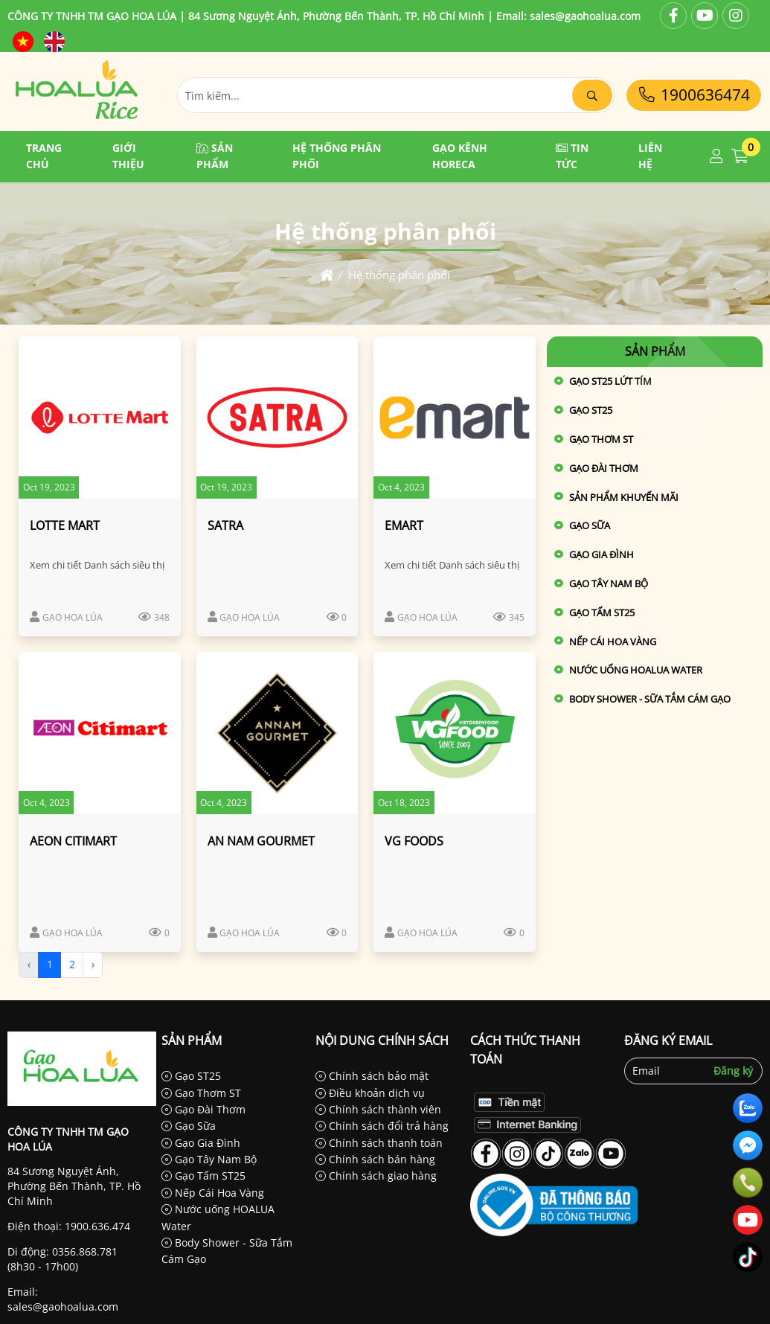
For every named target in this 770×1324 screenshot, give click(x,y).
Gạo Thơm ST (601, 439)
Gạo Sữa (589, 525)
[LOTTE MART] (100, 417)
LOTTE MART (65, 525)
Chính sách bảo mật (372, 1076)
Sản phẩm (214, 156)
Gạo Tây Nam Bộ (608, 583)
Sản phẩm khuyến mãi (623, 497)
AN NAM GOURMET (261, 841)
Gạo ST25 (191, 1076)
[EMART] (454, 417)
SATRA (225, 525)
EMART (404, 525)
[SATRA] (277, 417)
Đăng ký (733, 1071)
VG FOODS (414, 841)
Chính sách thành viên (378, 1109)
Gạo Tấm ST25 (602, 612)
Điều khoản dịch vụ (370, 1093)
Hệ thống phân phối (336, 156)
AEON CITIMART (73, 841)
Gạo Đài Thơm (603, 468)
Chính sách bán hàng (375, 1159)
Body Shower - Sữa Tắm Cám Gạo (650, 699)
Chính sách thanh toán (379, 1143)
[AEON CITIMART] (100, 733)
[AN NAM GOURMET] (277, 733)
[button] (717, 156)
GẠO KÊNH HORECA (459, 156)
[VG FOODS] (454, 733)
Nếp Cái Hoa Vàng (612, 641)
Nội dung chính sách (382, 1040)
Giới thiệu (128, 156)
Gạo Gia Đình (601, 554)
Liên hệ (650, 156)
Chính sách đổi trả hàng (382, 1126)
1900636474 (694, 94)
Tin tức (572, 156)
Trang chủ (44, 156)
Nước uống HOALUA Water (635, 670)
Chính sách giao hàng (376, 1175)
